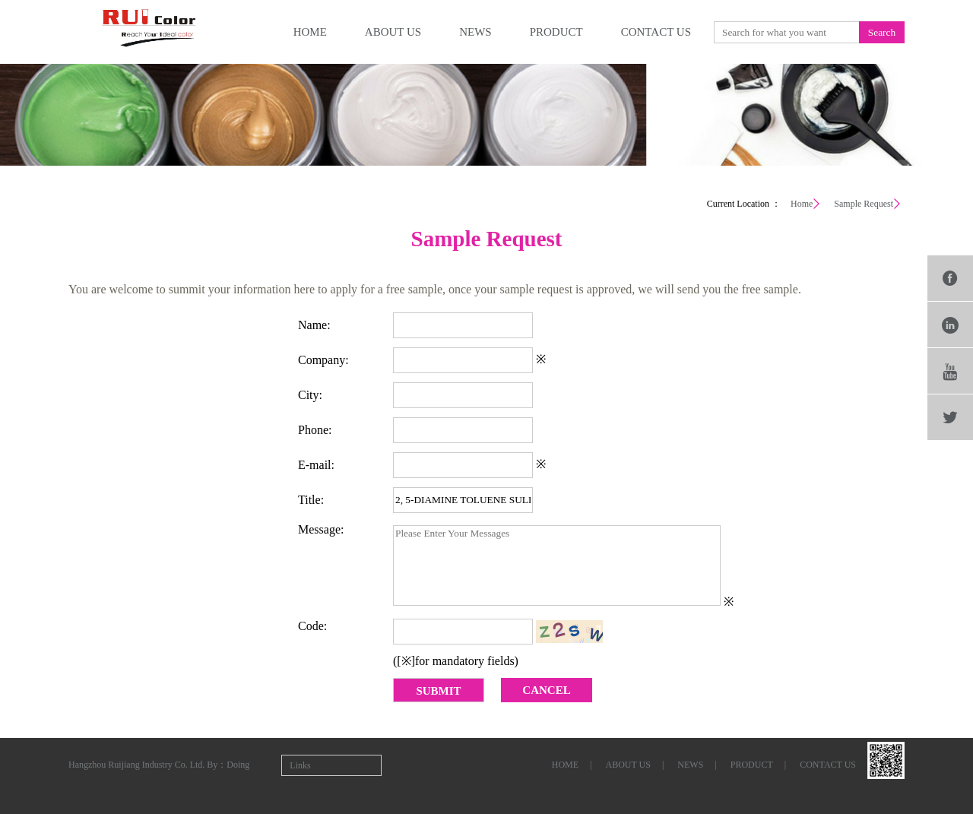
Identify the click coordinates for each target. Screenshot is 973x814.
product (556, 32)
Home (802, 203)
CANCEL (546, 690)
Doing (238, 764)
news (475, 32)
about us (393, 32)
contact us (656, 32)
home (310, 32)
